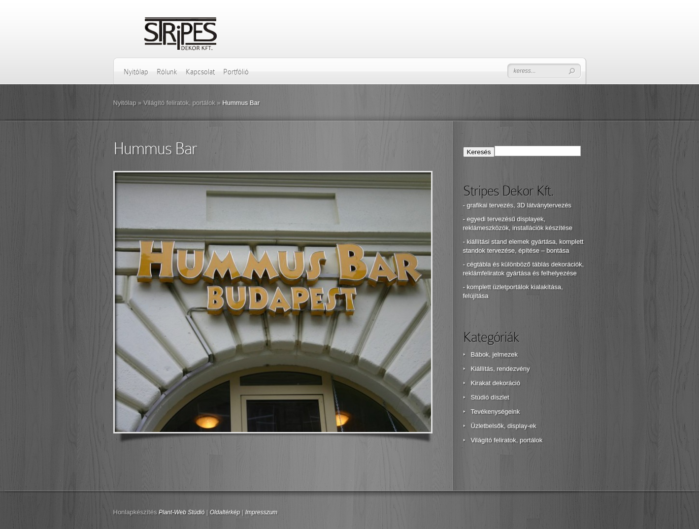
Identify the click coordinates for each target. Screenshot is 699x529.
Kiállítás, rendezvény (500, 368)
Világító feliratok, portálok (179, 102)
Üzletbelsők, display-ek (503, 426)
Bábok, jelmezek (494, 354)
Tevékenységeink (495, 411)
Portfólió (236, 72)
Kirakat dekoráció (495, 383)
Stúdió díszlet (490, 397)
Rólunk (167, 72)
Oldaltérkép (225, 512)
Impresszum (261, 512)
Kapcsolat (200, 72)
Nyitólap (136, 72)
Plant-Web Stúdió (181, 512)
